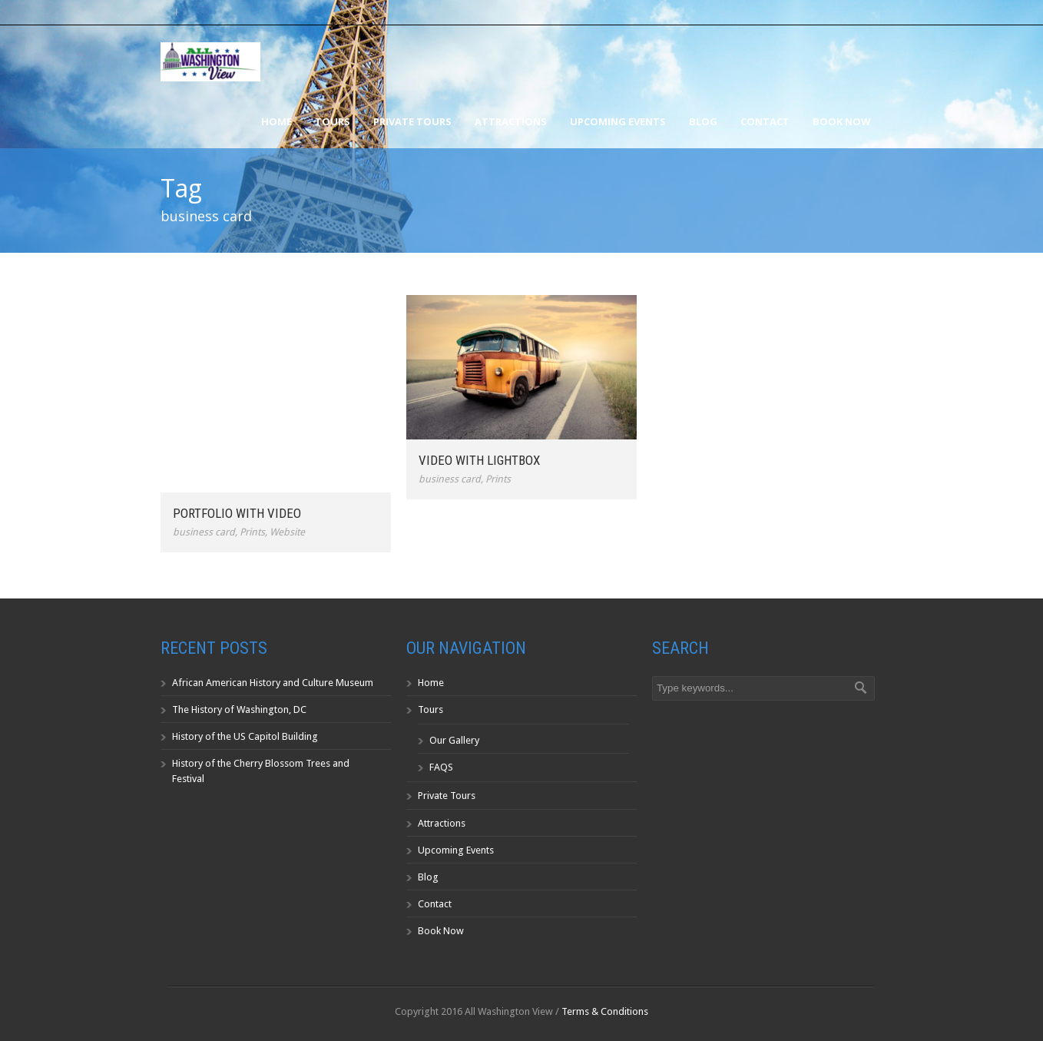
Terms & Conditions (604, 1011)
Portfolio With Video (237, 513)
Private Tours (412, 121)
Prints (252, 532)
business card (204, 532)
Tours (332, 121)
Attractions (511, 121)
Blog (703, 121)
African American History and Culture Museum (272, 682)
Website (287, 532)
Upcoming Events (618, 121)
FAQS (441, 767)
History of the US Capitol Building (245, 736)
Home (276, 121)
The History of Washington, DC (239, 709)
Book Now (842, 121)
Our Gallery (454, 740)
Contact (765, 121)
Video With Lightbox (479, 460)
